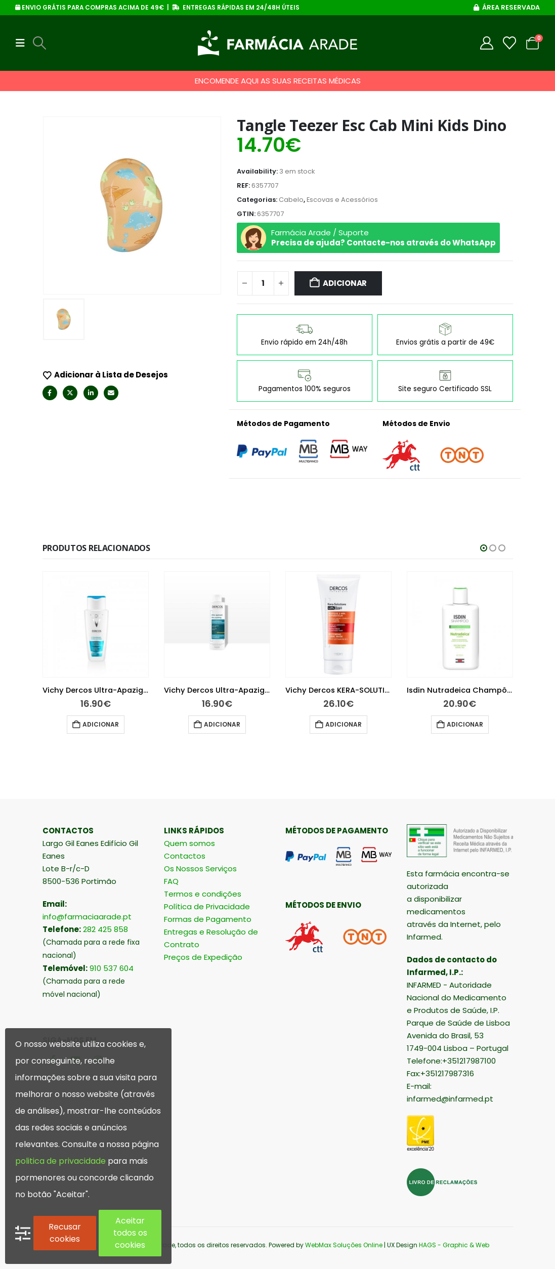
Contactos (184, 856)
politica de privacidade (60, 1161)
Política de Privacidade (207, 906)
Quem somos (189, 843)
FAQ (171, 881)
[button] (23, 43)
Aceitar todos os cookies (130, 1233)
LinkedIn (90, 393)
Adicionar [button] (100, 724)
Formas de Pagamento (207, 919)
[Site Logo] (277, 43)
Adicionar (345, 283)
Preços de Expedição (203, 957)
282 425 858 (105, 929)
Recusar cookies (65, 1233)
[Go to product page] (95, 624)
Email (111, 393)
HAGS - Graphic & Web (454, 1245)
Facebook (49, 393)
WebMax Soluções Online (343, 1245)
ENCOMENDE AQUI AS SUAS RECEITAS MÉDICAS (278, 80)
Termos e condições (202, 894)
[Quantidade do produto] (263, 283)
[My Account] (487, 43)
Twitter (70, 393)
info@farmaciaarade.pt (87, 916)
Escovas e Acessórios (342, 199)
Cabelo (291, 199)
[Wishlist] (510, 43)
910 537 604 (112, 968)
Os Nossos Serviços (200, 868)
